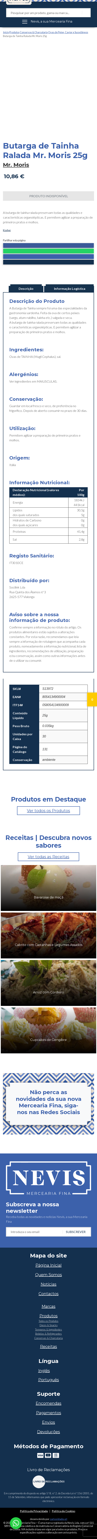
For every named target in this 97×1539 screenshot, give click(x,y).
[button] (48, 245)
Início (6, 32)
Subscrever (76, 1232)
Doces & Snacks (49, 1325)
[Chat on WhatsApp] (16, 1523)
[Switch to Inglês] (48, 1371)
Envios (48, 1422)
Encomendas (48, 1403)
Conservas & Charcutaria (34, 32)
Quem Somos (48, 1274)
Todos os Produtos (48, 1321)
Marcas (48, 1306)
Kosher (7, 230)
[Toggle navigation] (48, 21)
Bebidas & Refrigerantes (48, 1333)
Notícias (48, 1284)
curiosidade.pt (58, 1519)
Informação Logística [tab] (69, 288)
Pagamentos (48, 1412)
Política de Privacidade (34, 1511)
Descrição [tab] (26, 288)
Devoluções (48, 1431)
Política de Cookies (63, 1511)
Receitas (48, 1346)
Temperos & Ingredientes (48, 1329)
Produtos (14, 32)
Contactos (49, 1293)
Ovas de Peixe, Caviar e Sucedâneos (68, 32)
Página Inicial (48, 1265)
